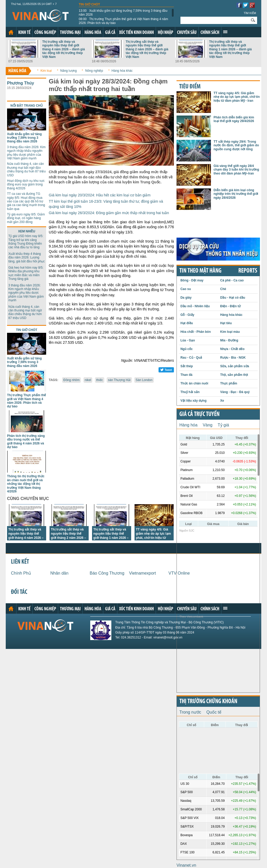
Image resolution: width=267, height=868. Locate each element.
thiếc (99, 380)
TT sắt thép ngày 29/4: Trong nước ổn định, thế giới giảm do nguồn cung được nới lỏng (236, 145)
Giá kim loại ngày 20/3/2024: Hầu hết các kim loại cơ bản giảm (99, 195)
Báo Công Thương (107, 573)
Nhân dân (59, 573)
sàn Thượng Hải (119, 380)
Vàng (207, 425)
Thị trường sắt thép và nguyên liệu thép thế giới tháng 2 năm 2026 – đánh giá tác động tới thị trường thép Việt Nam (147, 49)
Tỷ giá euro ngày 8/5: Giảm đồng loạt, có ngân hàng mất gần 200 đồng (26, 218)
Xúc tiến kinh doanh (136, 32)
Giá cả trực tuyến (199, 414)
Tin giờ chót (89, 4)
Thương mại (70, 32)
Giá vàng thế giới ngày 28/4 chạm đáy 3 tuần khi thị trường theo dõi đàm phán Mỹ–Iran (236, 169)
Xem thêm (225, 32)
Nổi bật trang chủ (26, 105)
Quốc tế (214, 712)
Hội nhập (165, 32)
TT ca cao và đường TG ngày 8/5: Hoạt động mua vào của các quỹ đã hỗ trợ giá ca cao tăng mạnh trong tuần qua (26, 201)
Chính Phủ (21, 573)
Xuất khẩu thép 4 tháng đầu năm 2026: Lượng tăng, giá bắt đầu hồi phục (26, 257)
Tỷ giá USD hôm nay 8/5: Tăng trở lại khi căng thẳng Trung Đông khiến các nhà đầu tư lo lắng (25, 241)
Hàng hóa (92, 32)
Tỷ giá (223, 425)
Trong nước (190, 712)
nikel (88, 380)
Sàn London (144, 380)
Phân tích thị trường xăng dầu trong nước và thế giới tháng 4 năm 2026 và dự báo (26, 441)
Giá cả (110, 32)
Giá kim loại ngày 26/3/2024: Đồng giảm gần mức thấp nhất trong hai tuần (109, 213)
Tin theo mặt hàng (200, 271)
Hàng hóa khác (122, 71)
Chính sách (210, 32)
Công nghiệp (45, 32)
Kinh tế (24, 32)
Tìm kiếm (250, 13)
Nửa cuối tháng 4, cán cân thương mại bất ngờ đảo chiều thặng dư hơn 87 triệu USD (26, 169)
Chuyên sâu (187, 32)
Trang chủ (11, 32)
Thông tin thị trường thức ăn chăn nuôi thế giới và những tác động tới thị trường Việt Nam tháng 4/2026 (25, 483)
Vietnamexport (142, 573)
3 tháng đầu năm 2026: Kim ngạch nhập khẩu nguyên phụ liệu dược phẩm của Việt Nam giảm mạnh (26, 152)
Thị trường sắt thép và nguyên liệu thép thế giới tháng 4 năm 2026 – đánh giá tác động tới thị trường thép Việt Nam (63, 49)
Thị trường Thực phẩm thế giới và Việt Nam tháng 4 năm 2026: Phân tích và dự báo (123, 21)
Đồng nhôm (71, 380)
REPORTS (247, 271)
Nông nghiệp (94, 71)
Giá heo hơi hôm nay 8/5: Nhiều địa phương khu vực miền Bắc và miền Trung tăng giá (25, 273)
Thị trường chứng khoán (208, 701)
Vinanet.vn (186, 865)
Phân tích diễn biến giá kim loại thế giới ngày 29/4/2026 (234, 119)
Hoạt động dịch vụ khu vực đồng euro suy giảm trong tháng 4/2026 (26, 184)
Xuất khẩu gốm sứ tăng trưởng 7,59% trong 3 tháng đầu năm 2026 (123, 12)
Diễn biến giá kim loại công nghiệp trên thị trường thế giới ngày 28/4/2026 (236, 194)
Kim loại (46, 71)
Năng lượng (68, 71)
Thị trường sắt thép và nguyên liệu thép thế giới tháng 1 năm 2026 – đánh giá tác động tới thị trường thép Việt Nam (230, 49)
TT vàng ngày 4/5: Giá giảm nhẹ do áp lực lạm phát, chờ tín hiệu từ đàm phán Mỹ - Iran (237, 97)
